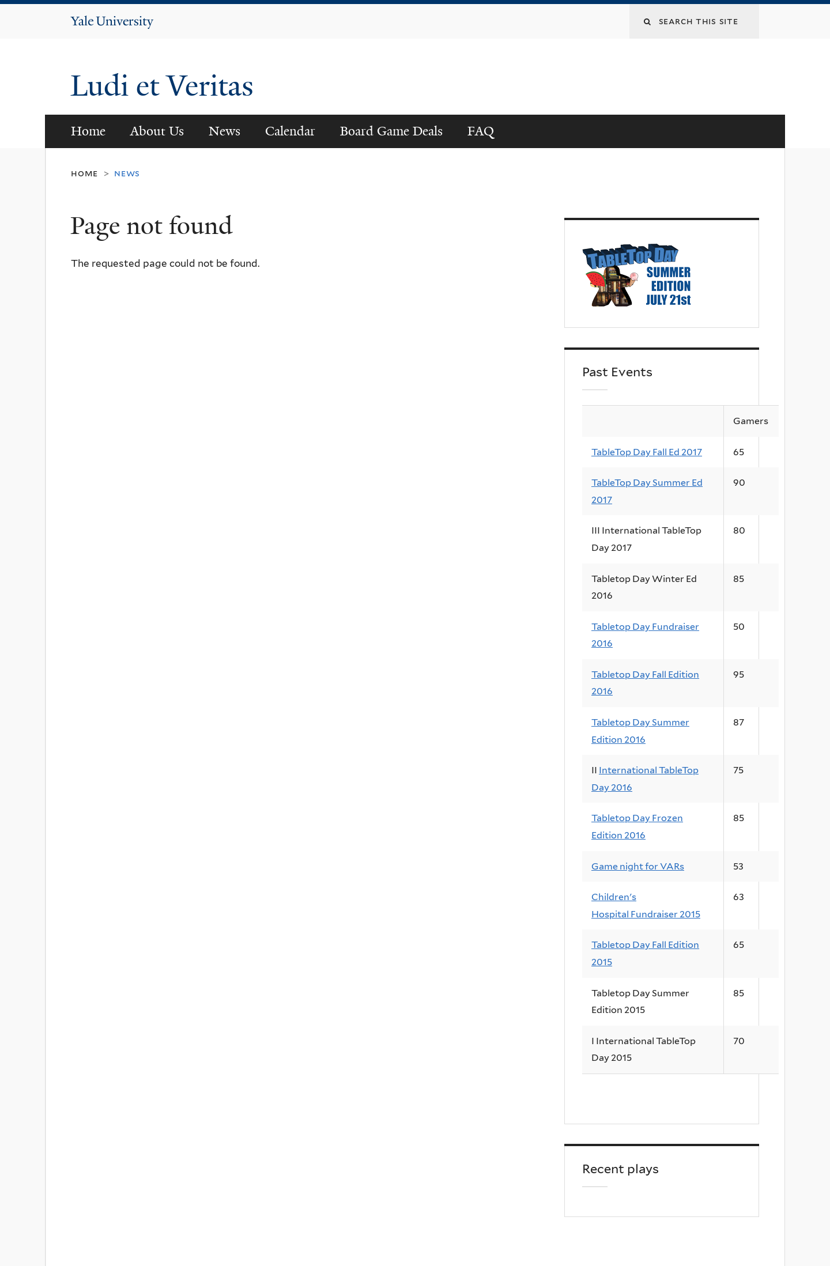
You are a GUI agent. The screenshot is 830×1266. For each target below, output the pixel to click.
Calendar (290, 131)
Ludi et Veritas (162, 86)
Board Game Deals (391, 131)
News (224, 131)
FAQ (480, 131)
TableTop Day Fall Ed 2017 (646, 452)
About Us (157, 131)
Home (88, 131)
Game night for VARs (637, 866)
